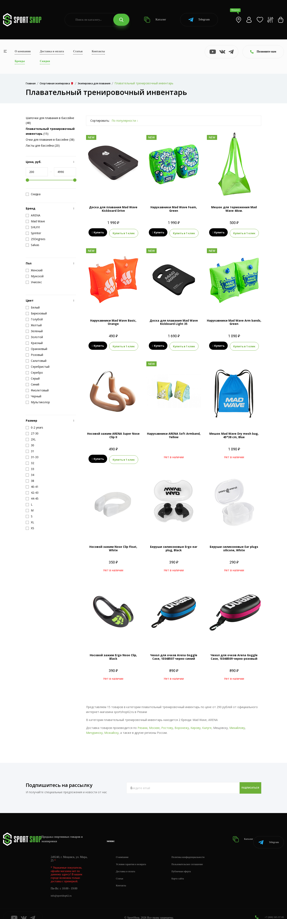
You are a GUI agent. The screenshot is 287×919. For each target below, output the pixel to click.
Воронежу (182, 724)
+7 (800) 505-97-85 (272, 908)
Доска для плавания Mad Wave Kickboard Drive (113, 209)
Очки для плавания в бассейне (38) (50, 139)
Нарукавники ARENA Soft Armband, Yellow (174, 433)
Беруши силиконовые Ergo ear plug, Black (173, 545)
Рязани (142, 724)
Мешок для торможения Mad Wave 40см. (234, 209)
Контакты (98, 51)
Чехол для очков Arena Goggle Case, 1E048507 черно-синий (173, 653)
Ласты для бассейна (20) (43, 145)
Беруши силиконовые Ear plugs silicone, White (234, 545)
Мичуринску (94, 729)
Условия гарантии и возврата (133, 855)
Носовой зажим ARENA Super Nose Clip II (113, 433)
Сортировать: (100, 121)
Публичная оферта (188, 862)
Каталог (155, 20)
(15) (50, 131)
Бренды (20, 61)
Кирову (196, 724)
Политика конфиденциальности (196, 848)
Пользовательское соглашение (195, 855)
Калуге (207, 724)
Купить (98, 232)
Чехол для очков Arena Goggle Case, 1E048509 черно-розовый (234, 653)
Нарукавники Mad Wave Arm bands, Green (234, 321)
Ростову (167, 724)
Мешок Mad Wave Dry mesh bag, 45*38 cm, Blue (234, 433)
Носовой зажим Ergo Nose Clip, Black (113, 653)
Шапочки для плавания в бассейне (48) (50, 120)
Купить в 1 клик (124, 232)
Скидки (45, 61)
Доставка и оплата (52, 51)
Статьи (78, 51)
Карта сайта (184, 870)
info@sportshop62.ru (63, 887)
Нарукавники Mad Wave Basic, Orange (113, 321)
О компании (23, 51)
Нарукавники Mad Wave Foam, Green (173, 209)
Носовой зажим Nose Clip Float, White (113, 545)
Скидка (33, 194)
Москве (154, 724)
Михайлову (237, 724)
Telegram (199, 19)
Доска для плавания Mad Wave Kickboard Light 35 (174, 321)
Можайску (111, 729)
